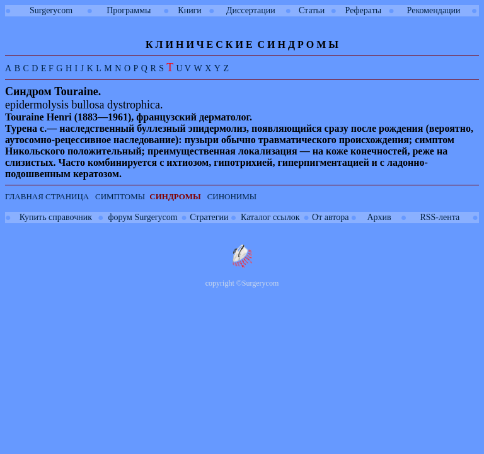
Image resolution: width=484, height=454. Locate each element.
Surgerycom (51, 10)
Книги (190, 10)
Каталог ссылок (270, 217)
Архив (379, 217)
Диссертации (250, 10)
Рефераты (363, 10)
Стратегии (209, 217)
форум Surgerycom (142, 217)
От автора (330, 217)
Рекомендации (434, 10)
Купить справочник (56, 217)
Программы (129, 10)
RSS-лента (439, 217)
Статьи (312, 10)
